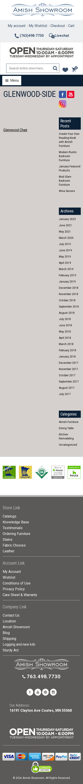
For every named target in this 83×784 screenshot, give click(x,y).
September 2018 (69, 306)
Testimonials (13, 528)
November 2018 (68, 294)
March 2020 (66, 237)
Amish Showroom (16, 627)
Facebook (62, 94)
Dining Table (66, 428)
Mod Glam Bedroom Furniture (65, 180)
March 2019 (66, 269)
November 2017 (68, 369)
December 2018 (68, 287)
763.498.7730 (44, 676)
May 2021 (65, 231)
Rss (62, 103)
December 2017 (68, 362)
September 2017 (69, 381)
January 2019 (67, 281)
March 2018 (66, 344)
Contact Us (11, 615)
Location (9, 621)
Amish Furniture (68, 422)
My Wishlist (38, 26)
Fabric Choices (14, 545)
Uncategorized (68, 444)
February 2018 (67, 350)
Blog (6, 633)
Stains (7, 539)
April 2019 (65, 262)
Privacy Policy (14, 589)
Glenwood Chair (15, 130)
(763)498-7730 (29, 35)
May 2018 (65, 331)
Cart (71, 26)
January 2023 (67, 219)
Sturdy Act (11, 650)
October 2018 (67, 300)
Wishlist (9, 577)
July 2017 (65, 394)
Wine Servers (67, 191)
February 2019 (67, 275)
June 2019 (65, 250)
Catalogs (9, 516)
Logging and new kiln (19, 644)
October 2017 (67, 375)
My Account (12, 572)
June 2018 (65, 325)
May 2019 (65, 256)
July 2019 (65, 244)
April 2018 (65, 337)
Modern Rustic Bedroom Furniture (68, 156)
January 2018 (67, 356)
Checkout (57, 26)
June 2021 (65, 225)
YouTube (70, 94)
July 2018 (65, 319)
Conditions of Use (17, 583)
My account (16, 26)
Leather (8, 551)
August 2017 (67, 387)
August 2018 (67, 312)
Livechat (59, 35)
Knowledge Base (16, 522)
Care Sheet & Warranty (20, 595)
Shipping (9, 638)
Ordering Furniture (16, 534)
